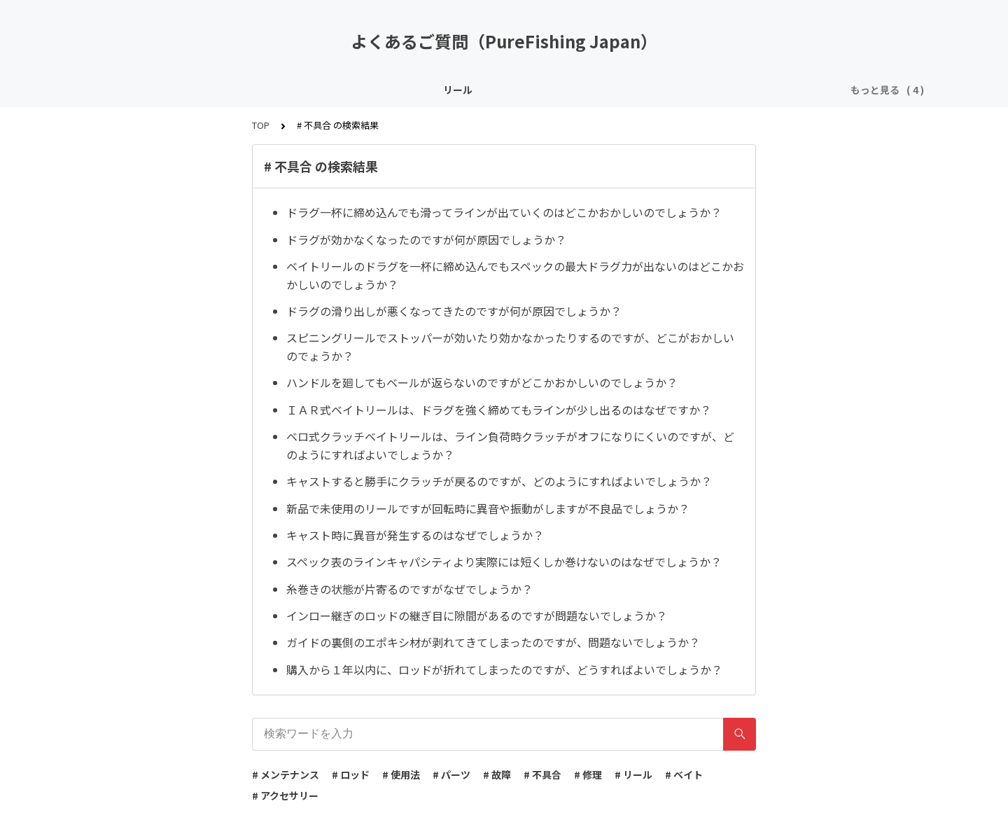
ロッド (397, 90)
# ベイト (684, 774)
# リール (633, 774)
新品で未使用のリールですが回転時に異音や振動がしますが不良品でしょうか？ (488, 508)
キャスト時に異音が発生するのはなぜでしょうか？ (415, 535)
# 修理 (588, 774)
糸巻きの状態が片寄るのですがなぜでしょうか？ (409, 589)
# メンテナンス (285, 774)
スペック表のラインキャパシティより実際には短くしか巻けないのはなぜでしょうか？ (504, 561)
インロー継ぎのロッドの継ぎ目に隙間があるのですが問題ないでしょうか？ (476, 615)
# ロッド (351, 774)
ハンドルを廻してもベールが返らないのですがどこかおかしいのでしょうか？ (482, 382)
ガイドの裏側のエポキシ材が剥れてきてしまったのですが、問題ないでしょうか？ (493, 642)
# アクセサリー (285, 795)
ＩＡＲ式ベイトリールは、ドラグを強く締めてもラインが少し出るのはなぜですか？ (498, 409)
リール (348, 90)
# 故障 (497, 774)
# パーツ (451, 774)
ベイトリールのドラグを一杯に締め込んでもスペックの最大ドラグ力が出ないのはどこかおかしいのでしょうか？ (515, 275)
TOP (261, 125)
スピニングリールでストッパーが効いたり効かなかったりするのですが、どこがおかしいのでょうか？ (510, 346)
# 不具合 (542, 774)
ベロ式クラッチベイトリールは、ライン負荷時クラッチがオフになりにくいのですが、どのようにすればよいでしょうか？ (510, 445)
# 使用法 (401, 774)
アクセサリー (510, 90)
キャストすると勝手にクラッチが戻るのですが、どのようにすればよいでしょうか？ (499, 481)
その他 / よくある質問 (606, 90)
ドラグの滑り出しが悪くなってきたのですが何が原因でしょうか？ (454, 311)
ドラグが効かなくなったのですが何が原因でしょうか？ (426, 239)
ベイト (446, 90)
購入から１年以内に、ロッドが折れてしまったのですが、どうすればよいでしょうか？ (504, 669)
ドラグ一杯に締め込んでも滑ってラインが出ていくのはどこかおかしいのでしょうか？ (504, 212)
